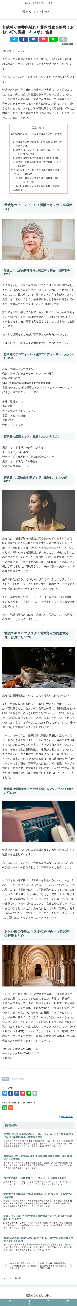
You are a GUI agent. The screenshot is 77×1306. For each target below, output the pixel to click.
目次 (34, 127)
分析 (6, 1081)
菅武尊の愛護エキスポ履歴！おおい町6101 (38, 159)
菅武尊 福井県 (18, 1081)
